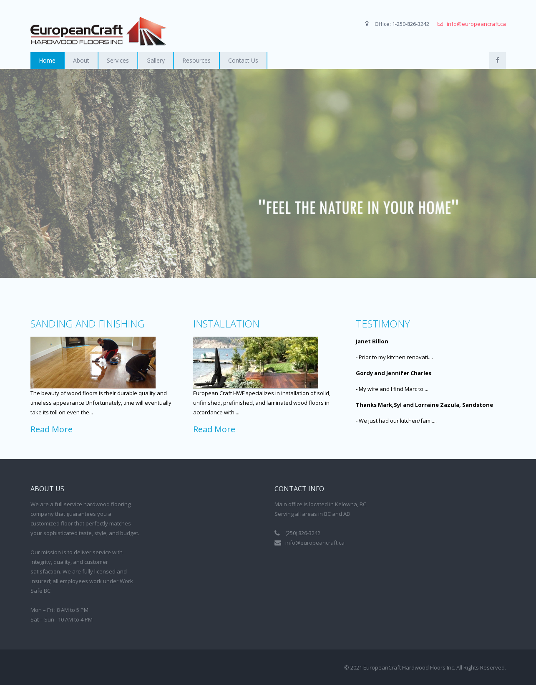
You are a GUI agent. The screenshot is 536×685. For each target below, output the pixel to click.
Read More (51, 429)
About (81, 60)
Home (47, 60)
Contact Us (243, 60)
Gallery (155, 60)
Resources (196, 60)
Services (118, 60)
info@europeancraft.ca (476, 24)
